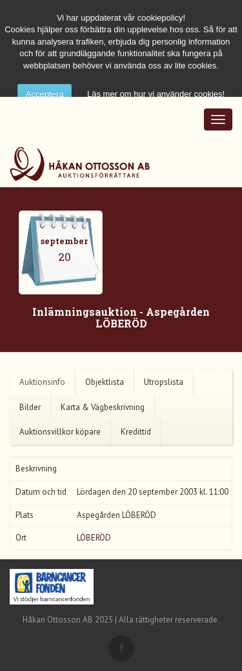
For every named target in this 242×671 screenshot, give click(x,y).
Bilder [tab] (30, 407)
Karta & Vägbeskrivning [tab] (103, 407)
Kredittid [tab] (136, 431)
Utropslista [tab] (163, 382)
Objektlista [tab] (104, 382)
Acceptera (45, 94)
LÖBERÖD (94, 537)
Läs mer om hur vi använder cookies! (156, 94)
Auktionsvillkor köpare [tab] (60, 431)
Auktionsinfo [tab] (42, 382)
